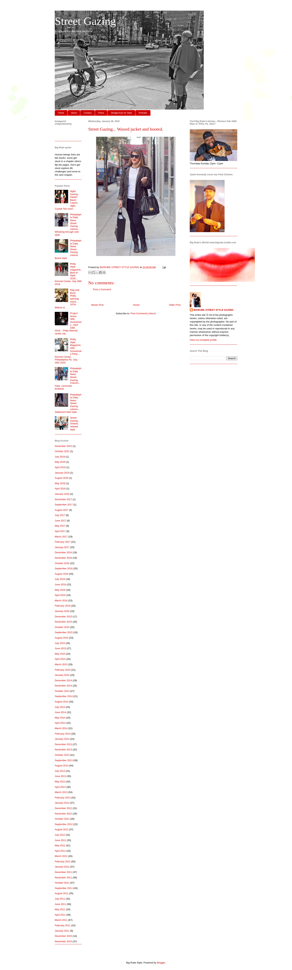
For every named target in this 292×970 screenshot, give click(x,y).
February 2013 (63, 797)
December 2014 (63, 680)
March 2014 (61, 728)
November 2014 (63, 685)
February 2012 (63, 861)
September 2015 (64, 632)
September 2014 (64, 696)
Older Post (174, 304)
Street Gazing (85, 21)
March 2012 (61, 856)
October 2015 (62, 627)
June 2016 (60, 584)
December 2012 (63, 808)
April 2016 (60, 595)
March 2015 (61, 664)
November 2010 (63, 941)
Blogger (161, 962)
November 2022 (63, 446)
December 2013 (63, 744)
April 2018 (60, 488)
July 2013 (60, 771)
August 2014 (61, 701)
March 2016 (61, 600)
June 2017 (60, 520)
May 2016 (60, 589)
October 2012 (62, 818)
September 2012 (64, 824)
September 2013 (64, 760)
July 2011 (60, 898)
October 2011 (62, 882)
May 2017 (60, 525)
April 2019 (60, 467)
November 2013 (63, 749)
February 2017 (63, 541)
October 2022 (62, 451)
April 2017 (60, 531)
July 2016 (60, 579)
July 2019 (60, 456)
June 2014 (60, 712)
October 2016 (62, 563)
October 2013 (62, 755)
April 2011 (60, 914)
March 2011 (61, 920)
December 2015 (63, 616)
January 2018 (62, 494)
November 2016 (63, 557)
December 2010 (63, 936)
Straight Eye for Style (121, 113)
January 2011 (62, 930)
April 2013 (60, 787)
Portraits (143, 113)
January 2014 (62, 739)
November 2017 (63, 499)
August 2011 (61, 893)
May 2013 (60, 781)
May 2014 (60, 717)
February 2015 (63, 669)
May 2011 (60, 909)
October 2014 (62, 691)
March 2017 (61, 536)
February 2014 (63, 733)
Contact (87, 113)
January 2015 (62, 675)
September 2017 (64, 504)
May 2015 (60, 653)
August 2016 (61, 573)
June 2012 (60, 840)
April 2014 (60, 722)
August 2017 (61, 510)
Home (61, 113)
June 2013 (60, 776)
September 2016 (64, 568)
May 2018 (60, 483)
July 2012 (60, 834)
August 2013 (61, 765)
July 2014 (60, 707)
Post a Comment (102, 289)
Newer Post (97, 304)
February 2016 (63, 605)
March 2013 (61, 792)
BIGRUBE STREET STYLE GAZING (213, 309)
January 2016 (62, 611)
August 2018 (61, 478)
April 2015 (60, 659)
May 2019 (60, 462)
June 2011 (60, 904)
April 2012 (60, 850)
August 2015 (61, 637)
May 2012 (60, 845)
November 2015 (63, 621)
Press (101, 113)
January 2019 (62, 472)
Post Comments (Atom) (143, 313)
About (74, 113)
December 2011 (63, 872)
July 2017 (60, 515)
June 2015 (60, 648)
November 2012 (63, 813)
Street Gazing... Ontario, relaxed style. (75, 423)
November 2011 (63, 877)
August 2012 (61, 829)
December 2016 (63, 552)
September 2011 (64, 888)
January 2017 (62, 547)
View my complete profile (203, 339)
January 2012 (62, 866)
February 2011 (63, 925)
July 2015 (60, 643)
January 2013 (62, 802)
